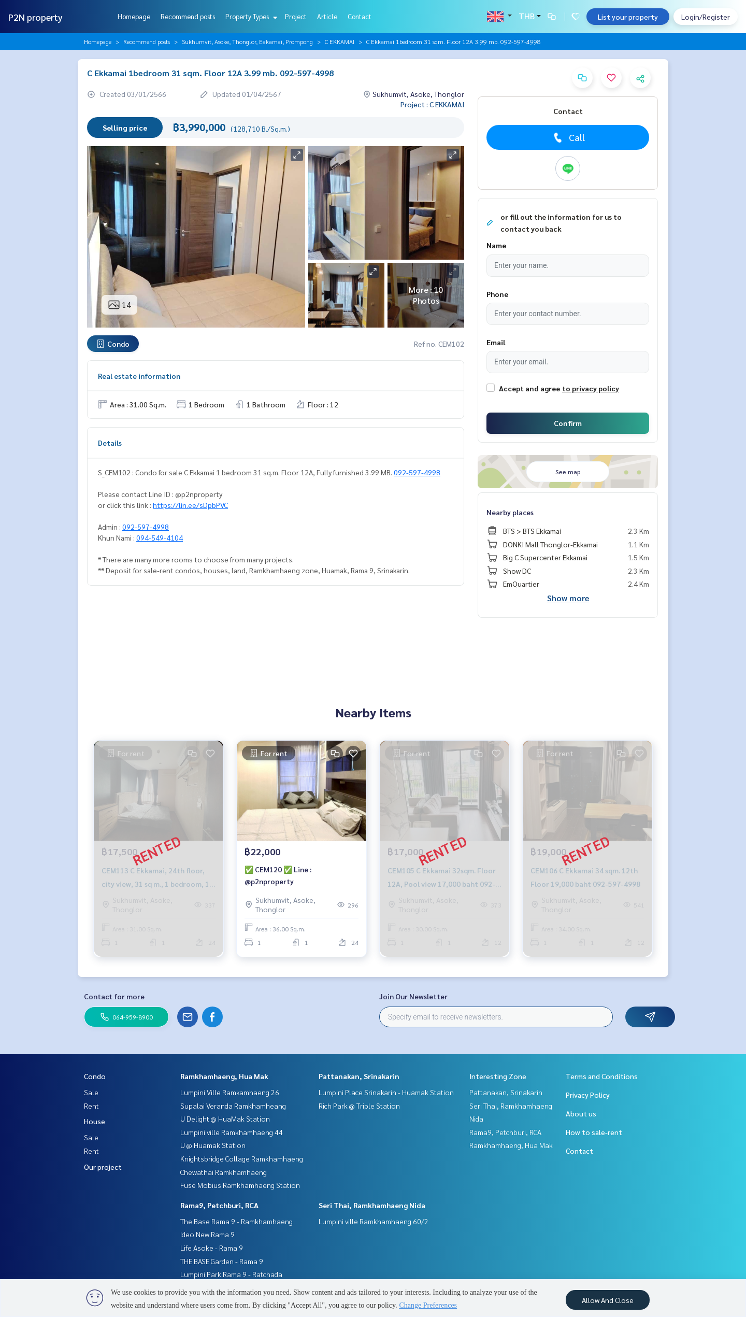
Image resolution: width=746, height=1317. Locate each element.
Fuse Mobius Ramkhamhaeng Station (240, 1184)
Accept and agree (529, 388)
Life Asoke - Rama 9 (211, 1247)
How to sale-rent (594, 1132)
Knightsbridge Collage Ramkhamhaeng (241, 1158)
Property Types (250, 16)
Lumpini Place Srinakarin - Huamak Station (386, 1092)
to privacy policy (590, 388)
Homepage (134, 16)
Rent (91, 1105)
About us (581, 1113)
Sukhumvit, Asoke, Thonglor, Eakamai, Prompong (247, 41)
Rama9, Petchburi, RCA (219, 1205)
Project (296, 16)
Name (496, 245)
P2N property (35, 17)
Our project (103, 1166)
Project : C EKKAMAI (432, 104)
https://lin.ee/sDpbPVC (190, 504)
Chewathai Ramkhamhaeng (223, 1172)
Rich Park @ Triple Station (359, 1105)
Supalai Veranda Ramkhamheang (233, 1105)
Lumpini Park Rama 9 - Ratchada (231, 1274)
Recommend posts (188, 16)
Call (568, 137)
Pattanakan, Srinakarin (359, 1076)
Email (495, 342)
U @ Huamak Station (213, 1145)
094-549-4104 (159, 537)
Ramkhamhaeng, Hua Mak (224, 1076)
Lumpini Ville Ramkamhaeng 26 (229, 1092)
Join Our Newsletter (413, 996)
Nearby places (510, 512)
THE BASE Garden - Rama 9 (221, 1261)
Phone (497, 294)
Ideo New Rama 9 (207, 1234)
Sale (91, 1092)
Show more (568, 597)
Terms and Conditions (602, 1076)
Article (327, 16)
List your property (628, 16)
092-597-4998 (417, 472)
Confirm (568, 423)
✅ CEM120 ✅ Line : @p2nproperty (278, 875)
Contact (359, 16)
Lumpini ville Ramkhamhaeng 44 (231, 1132)
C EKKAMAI (339, 41)
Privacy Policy (588, 1094)
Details (110, 442)
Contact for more (114, 996)
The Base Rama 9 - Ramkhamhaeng (236, 1221)
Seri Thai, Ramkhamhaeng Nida (372, 1205)
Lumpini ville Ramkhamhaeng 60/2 (373, 1221)
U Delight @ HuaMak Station (225, 1118)
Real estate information (139, 375)
